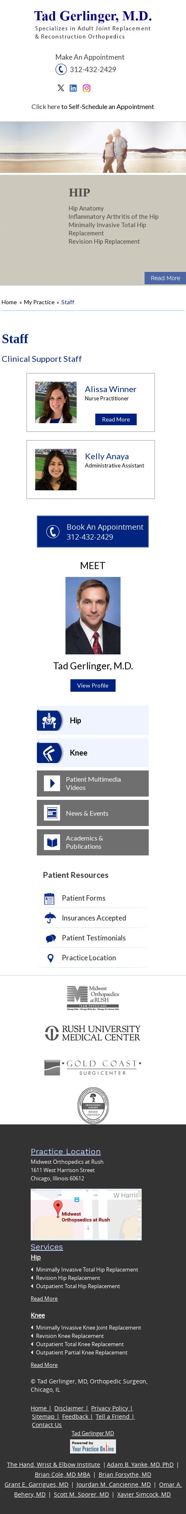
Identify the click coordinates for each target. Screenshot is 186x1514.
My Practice (39, 301)
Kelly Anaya (107, 456)
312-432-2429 (93, 69)
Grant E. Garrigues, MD (36, 1484)
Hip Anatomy (86, 208)
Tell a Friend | (115, 1416)
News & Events (87, 813)
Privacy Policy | (112, 1408)
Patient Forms (84, 898)
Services (47, 1247)
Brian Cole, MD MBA (62, 1474)
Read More (165, 278)
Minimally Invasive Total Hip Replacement (107, 229)
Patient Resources (76, 874)
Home (9, 301)
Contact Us (47, 1425)
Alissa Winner (111, 389)
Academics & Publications (84, 842)
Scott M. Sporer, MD (81, 1494)
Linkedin (75, 90)
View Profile (93, 685)
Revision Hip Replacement (104, 241)
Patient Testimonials (94, 937)
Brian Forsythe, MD (125, 1474)
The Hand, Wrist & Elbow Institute (53, 1464)
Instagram (87, 90)
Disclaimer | (71, 1408)
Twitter (63, 90)
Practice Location (89, 957)
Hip (79, 192)
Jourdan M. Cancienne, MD (114, 1484)
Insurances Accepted (94, 917)
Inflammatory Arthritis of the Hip (113, 216)
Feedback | (77, 1416)
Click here (45, 106)
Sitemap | (46, 1416)
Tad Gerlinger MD (93, 1433)
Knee (78, 752)
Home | (41, 1408)
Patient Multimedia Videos (93, 783)
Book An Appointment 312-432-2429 (105, 532)
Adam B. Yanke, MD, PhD (140, 1464)
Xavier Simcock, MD (144, 1494)
